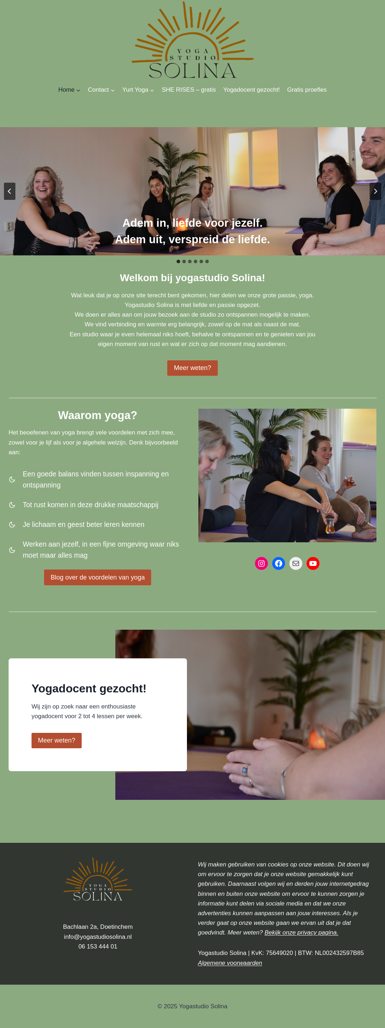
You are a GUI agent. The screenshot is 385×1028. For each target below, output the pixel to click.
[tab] (178, 261)
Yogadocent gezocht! (251, 89)
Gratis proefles (307, 89)
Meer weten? (56, 740)
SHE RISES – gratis (189, 89)
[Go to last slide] (9, 191)
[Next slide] (375, 191)
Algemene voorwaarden (230, 963)
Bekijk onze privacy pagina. (301, 932)
